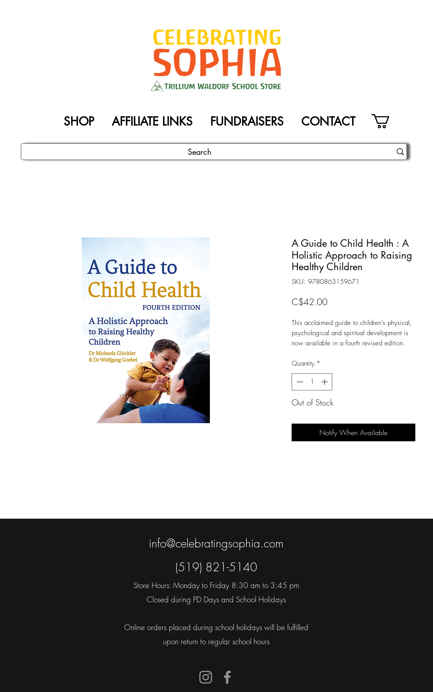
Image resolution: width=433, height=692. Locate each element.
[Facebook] (227, 677)
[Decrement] (299, 382)
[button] (389, 121)
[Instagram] (205, 677)
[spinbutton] (312, 382)
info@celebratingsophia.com (216, 543)
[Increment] (325, 382)
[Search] (199, 152)
